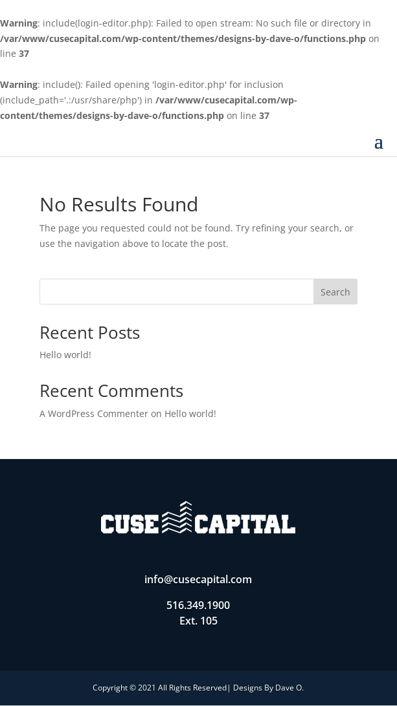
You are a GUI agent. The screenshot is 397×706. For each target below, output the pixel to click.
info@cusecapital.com (198, 579)
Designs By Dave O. (268, 687)
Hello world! (65, 354)
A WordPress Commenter (94, 413)
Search (335, 292)
